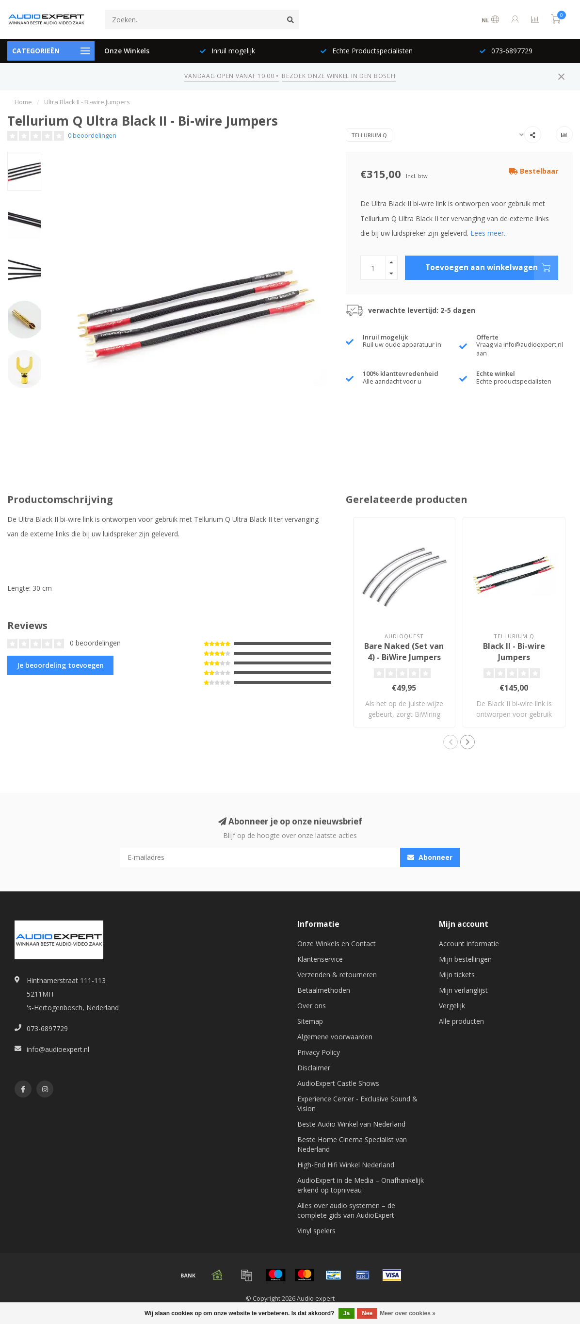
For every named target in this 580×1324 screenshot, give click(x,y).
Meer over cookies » (407, 1313)
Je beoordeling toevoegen (60, 665)
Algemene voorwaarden (334, 1036)
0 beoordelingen (92, 135)
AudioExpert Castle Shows (338, 1083)
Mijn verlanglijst (463, 990)
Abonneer (429, 857)
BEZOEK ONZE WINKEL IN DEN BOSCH (338, 76)
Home (23, 101)
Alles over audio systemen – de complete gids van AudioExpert (346, 1210)
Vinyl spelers (316, 1230)
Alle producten (461, 1021)
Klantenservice (320, 959)
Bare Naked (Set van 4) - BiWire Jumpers (404, 651)
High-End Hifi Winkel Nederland (345, 1164)
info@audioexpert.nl (58, 1049)
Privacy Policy (318, 1052)
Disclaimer (313, 1067)
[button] (450, 742)
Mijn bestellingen (465, 959)
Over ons (311, 1005)
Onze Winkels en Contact (336, 943)
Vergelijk (452, 1005)
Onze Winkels (126, 50)
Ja (346, 1313)
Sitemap (310, 1021)
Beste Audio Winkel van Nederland (351, 1124)
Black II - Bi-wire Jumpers (514, 651)
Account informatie (469, 943)
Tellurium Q (369, 135)
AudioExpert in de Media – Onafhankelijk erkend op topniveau (360, 1185)
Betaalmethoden (323, 990)
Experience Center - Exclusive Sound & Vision (357, 1103)
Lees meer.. (488, 233)
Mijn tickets (457, 974)
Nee (367, 1313)
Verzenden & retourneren (337, 974)
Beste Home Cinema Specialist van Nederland (352, 1144)
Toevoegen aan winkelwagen (491, 268)
